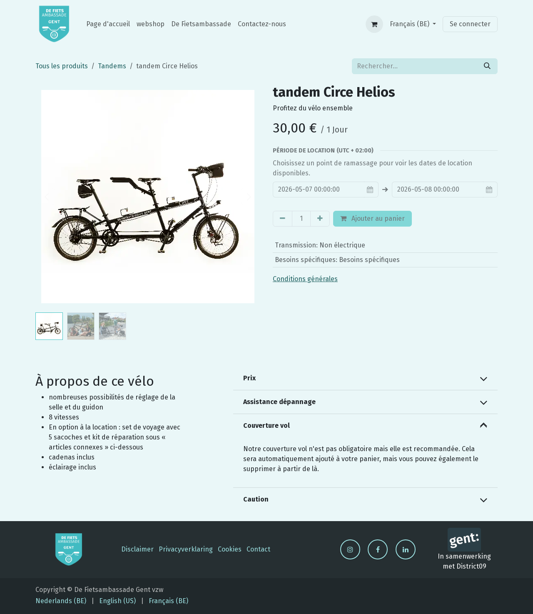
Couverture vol (266, 425)
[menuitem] (108, 24)
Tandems (112, 66)
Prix (249, 378)
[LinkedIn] (405, 549)
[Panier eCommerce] (374, 24)
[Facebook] (377, 549)
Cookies (230, 549)
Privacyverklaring (186, 549)
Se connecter (470, 24)
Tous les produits (61, 66)
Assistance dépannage (279, 402)
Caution (256, 499)
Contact (258, 549)
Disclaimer (137, 549)
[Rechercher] (487, 66)
